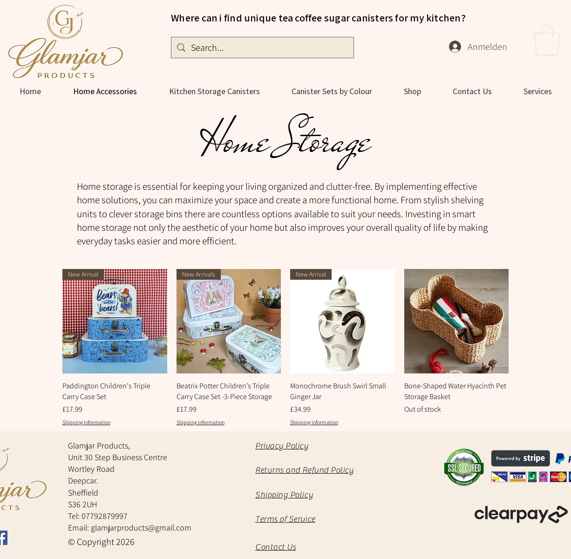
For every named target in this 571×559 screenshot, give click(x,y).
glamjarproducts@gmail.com (141, 527)
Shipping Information (86, 422)
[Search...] (262, 47)
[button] (547, 40)
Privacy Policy (282, 446)
